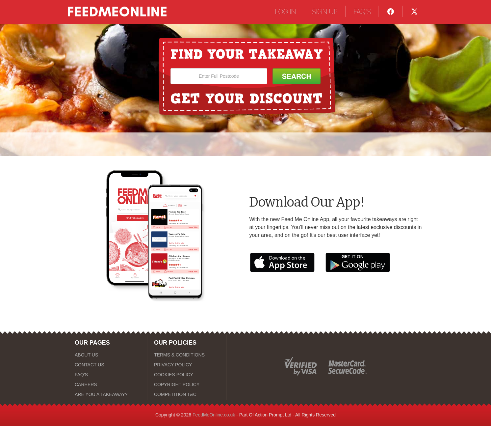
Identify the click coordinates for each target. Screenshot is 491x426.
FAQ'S (362, 11)
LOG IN (285, 11)
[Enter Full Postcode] (218, 76)
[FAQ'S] (108, 374)
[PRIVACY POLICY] (187, 364)
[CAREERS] (108, 384)
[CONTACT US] (108, 364)
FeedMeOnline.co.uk (214, 414)
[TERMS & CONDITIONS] (187, 355)
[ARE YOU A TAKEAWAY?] (108, 394)
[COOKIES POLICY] (187, 374)
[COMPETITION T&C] (187, 394)
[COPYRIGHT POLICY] (187, 384)
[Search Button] (296, 76)
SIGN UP (325, 11)
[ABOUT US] (108, 355)
